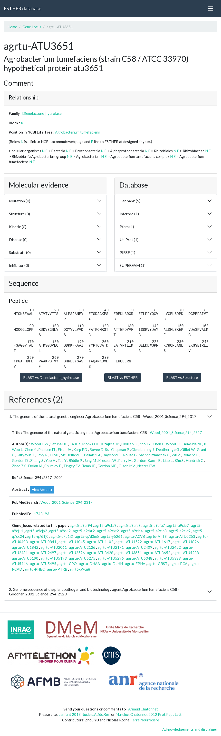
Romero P (191, 455)
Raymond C (112, 455)
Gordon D (20, 460)
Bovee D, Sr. (99, 449)
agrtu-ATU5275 (82, 558)
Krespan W (107, 460)
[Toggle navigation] (210, 8)
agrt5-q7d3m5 (87, 536)
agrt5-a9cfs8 (130, 525)
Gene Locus (31, 27)
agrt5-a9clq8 (156, 531)
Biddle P (75, 460)
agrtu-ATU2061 (53, 547)
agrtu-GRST (157, 563)
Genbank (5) (130, 200)
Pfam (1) (127, 226)
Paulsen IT (47, 449)
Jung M (90, 460)
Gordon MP (106, 466)
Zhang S (36, 460)
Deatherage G (167, 449)
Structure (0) (19, 213)
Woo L (17, 449)
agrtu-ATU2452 (167, 547)
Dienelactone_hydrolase (42, 113)
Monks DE (90, 444)
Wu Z (176, 455)
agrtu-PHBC (34, 569)
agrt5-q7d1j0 (37, 536)
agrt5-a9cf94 (81, 525)
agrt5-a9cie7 (178, 525)
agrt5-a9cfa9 (105, 525)
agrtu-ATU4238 (186, 552)
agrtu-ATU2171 (110, 547)
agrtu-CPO (67, 563)
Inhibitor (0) (19, 265)
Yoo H (50, 460)
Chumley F (52, 466)
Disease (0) (18, 239)
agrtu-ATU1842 (25, 547)
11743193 (40, 514)
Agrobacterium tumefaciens (77, 132)
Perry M (125, 460)
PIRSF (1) (127, 252)
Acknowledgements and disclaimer (189, 729)
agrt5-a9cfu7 (154, 525)
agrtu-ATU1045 (71, 541)
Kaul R (74, 444)
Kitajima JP (110, 444)
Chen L (158, 444)
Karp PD (80, 449)
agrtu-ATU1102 (100, 541)
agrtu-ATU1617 (157, 541)
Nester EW (146, 466)
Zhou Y (145, 444)
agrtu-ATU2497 (43, 552)
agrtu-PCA (178, 563)
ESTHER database (22, 8)
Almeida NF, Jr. (195, 444)
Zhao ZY (19, 466)
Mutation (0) (19, 200)
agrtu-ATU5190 (25, 558)
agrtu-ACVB (135, 536)
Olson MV (127, 466)
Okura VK (129, 444)
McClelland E (71, 455)
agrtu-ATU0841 (43, 541)
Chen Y (30, 449)
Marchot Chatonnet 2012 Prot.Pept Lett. (148, 714)
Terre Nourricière (145, 720)
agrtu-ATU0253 (182, 536)
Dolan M (35, 466)
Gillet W (188, 449)
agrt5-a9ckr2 (84, 531)
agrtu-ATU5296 (110, 558)
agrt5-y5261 (112, 536)
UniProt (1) (129, 239)
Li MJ (54, 455)
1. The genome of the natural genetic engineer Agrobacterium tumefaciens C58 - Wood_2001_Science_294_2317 (102, 416)
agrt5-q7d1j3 (62, 536)
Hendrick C (194, 460)
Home (12, 27)
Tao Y (62, 460)
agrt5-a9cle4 (132, 531)
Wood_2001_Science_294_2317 (176, 432)
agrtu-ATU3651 (128, 552)
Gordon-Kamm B (147, 460)
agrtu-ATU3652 (157, 552)
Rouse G (130, 455)
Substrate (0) (20, 252)
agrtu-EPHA (135, 563)
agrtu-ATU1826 (186, 541)
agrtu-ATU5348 (139, 558)
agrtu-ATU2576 (71, 552)
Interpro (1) (129, 213)
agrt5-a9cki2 (60, 531)
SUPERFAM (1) (132, 265)
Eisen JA (64, 449)
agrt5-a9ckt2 (108, 531)
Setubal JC (58, 444)
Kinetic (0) (17, 226)
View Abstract (42, 490)
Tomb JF (88, 466)
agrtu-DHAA (89, 563)
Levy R (42, 455)
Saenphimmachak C (154, 455)
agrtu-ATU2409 (139, 547)
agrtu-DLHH (112, 563)
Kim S (179, 460)
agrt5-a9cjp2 (36, 531)
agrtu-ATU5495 (43, 563)
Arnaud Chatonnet (143, 709)
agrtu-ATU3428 (100, 552)
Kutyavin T (25, 455)
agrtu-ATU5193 (53, 558)
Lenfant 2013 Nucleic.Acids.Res (84, 714)
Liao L (168, 460)
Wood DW (39, 444)
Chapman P (120, 449)
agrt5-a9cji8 (79, 569)
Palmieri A (92, 455)
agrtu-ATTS (157, 536)
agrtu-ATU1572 (128, 541)
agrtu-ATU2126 (82, 547)
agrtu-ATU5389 (167, 558)
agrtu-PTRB (57, 569)
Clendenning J (142, 449)
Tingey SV (71, 466)
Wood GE (174, 444)
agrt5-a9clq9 (180, 531)
